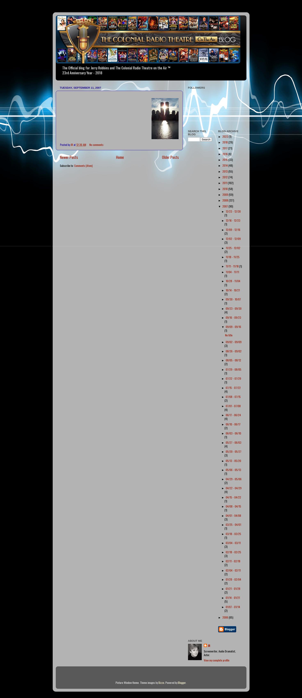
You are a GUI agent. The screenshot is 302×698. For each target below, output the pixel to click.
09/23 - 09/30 (234, 308)
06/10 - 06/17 (233, 424)
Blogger (182, 683)
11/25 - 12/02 (233, 248)
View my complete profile (216, 660)
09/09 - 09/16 (233, 327)
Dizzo (161, 683)
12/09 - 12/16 (233, 230)
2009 (225, 195)
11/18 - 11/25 (232, 257)
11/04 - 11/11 (232, 272)
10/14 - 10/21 (233, 290)
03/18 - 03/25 (233, 534)
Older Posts (170, 157)
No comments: (97, 145)
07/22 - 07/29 (233, 378)
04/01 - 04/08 (233, 515)
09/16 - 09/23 (233, 317)
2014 (225, 165)
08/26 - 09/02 (234, 351)
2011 (225, 183)
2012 (225, 177)
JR (209, 646)
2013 (225, 171)
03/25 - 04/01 (233, 525)
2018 (225, 142)
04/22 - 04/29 (234, 488)
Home (120, 157)
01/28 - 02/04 (233, 579)
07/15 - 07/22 (233, 388)
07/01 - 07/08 (233, 406)
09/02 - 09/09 (234, 342)
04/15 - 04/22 (233, 497)
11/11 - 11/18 (232, 266)
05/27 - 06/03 (233, 442)
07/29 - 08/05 (233, 369)
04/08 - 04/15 (233, 506)
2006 (225, 617)
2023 (225, 136)
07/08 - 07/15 (233, 397)
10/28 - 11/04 (233, 281)
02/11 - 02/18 (233, 561)
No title (228, 335)
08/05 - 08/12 (233, 360)
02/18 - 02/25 (233, 552)
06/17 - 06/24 (233, 415)
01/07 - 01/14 (233, 607)
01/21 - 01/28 (233, 589)
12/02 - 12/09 (233, 239)
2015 (225, 160)
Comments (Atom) (83, 166)
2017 (225, 148)
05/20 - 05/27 (233, 451)
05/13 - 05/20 (233, 461)
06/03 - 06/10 (233, 433)
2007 (225, 206)
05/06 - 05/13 (233, 470)
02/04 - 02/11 (233, 570)
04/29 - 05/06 (234, 479)
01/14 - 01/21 (233, 598)
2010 (225, 189)
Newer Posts (69, 157)
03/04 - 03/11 (233, 543)
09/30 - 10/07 (233, 299)
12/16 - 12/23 (233, 220)
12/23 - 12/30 (233, 211)
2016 (225, 154)
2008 (225, 200)
